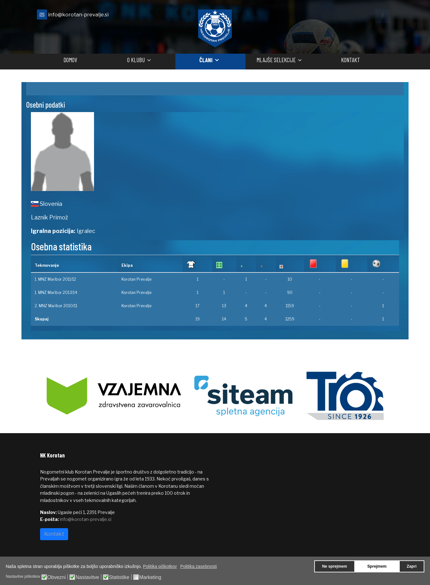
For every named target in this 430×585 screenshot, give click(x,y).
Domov (70, 59)
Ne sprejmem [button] (334, 566)
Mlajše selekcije (276, 59)
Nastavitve (87, 577)
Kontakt (350, 59)
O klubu (136, 59)
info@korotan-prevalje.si (78, 14)
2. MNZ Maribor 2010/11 (56, 305)
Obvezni (56, 577)
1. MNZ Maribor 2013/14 (56, 292)
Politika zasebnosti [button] (198, 566)
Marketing (150, 577)
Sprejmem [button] (376, 566)
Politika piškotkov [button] (160, 566)
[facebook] (382, 16)
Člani (206, 59)
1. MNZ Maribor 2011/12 (55, 279)
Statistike (119, 577)
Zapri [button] (411, 566)
